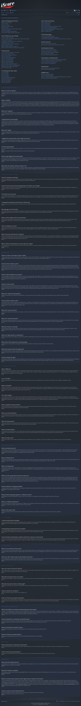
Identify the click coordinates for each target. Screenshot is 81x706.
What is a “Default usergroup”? (47, 30)
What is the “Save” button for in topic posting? (11, 65)
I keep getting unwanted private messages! (50, 37)
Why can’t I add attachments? (7, 61)
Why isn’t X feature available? (47, 75)
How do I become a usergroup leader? (49, 27)
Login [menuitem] (77, 11)
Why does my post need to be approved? (10, 66)
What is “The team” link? (46, 31)
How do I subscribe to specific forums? (49, 62)
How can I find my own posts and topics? (49, 54)
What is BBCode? (5, 72)
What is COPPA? (5, 23)
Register (12, 12)
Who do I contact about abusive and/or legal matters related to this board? (56, 76)
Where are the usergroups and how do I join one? (51, 26)
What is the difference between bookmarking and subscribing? (53, 59)
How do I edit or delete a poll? (8, 58)
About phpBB (10, 665)
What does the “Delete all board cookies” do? (11, 32)
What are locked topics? (6, 81)
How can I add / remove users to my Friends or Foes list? (52, 44)
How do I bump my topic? (7, 67)
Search (3, 12)
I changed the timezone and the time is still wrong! (12, 41)
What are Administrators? (46, 22)
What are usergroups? (45, 25)
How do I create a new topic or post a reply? (10, 52)
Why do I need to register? (7, 22)
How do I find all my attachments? (48, 69)
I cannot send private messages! (47, 36)
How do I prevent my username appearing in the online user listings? (15, 38)
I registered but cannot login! (7, 26)
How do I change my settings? (8, 37)
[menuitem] (75, 10)
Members (13, 10)
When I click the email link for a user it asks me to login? (13, 47)
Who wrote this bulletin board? (47, 74)
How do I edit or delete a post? (8, 53)
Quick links (2, 11)
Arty (36, 704)
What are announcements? (7, 78)
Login (8, 12)
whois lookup (9, 681)
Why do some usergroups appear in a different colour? (52, 28)
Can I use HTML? (5, 73)
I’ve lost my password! (6, 30)
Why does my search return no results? (49, 50)
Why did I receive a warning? (7, 62)
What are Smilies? (5, 75)
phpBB (46, 212)
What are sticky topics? (6, 80)
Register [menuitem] (79, 11)
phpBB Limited (35, 663)
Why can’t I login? (5, 27)
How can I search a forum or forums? (48, 49)
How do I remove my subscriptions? (48, 63)
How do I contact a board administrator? (49, 78)
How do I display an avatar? (7, 45)
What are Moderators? (45, 23)
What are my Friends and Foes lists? (48, 43)
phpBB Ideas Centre (56, 672)
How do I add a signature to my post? (9, 55)
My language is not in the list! (7, 42)
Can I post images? (5, 76)
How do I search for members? (47, 53)
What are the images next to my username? (10, 43)
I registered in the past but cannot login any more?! (12, 28)
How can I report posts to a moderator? (9, 63)
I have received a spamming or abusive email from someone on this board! (56, 38)
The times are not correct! (7, 40)
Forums (6, 10)
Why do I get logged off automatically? (9, 31)
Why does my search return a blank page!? (50, 52)
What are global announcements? (8, 77)
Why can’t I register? (6, 25)
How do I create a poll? (6, 56)
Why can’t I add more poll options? (8, 57)
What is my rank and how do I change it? (10, 46)
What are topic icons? (6, 82)
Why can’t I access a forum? (7, 60)
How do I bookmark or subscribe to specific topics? (51, 60)
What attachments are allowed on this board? (50, 68)
